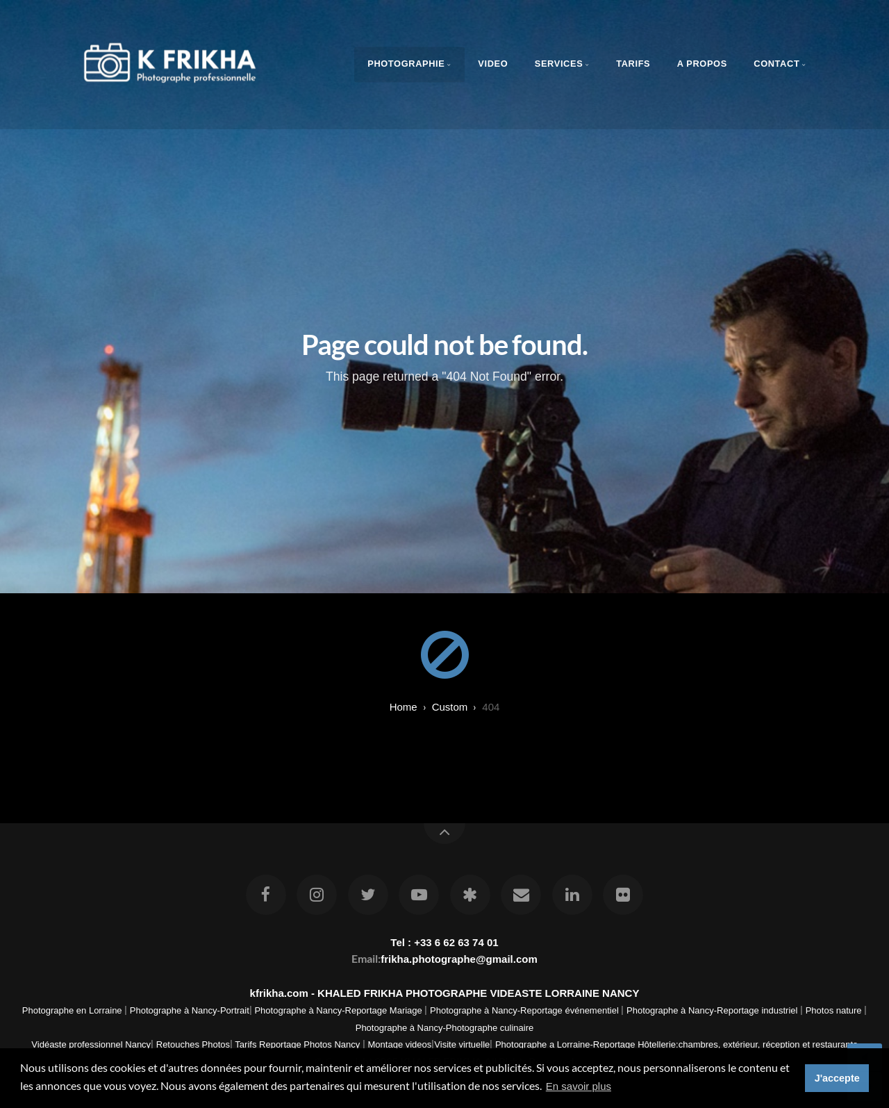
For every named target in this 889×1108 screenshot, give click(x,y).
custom (450, 707)
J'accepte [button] (837, 1078)
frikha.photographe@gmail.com (459, 959)
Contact (776, 63)
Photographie (405, 63)
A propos (702, 63)
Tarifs (633, 63)
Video (493, 63)
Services (559, 63)
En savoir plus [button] (578, 1086)
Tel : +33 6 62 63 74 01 (444, 942)
